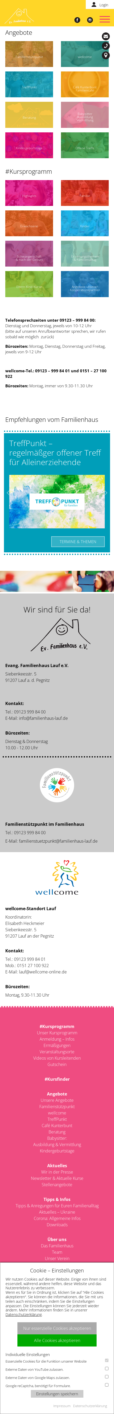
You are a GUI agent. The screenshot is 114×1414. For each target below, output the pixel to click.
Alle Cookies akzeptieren (57, 1340)
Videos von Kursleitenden (57, 1058)
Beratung (57, 1132)
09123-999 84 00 (106, 46)
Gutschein (57, 1064)
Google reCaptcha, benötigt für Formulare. (57, 1385)
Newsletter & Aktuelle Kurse (57, 1178)
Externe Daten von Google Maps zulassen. (57, 1377)
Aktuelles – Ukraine (57, 1212)
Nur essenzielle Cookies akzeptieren (57, 1328)
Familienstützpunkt (57, 1106)
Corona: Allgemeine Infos (57, 1218)
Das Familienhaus (57, 1246)
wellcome (57, 1113)
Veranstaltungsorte (57, 1052)
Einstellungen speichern (57, 1393)
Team (57, 1252)
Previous (9, 493)
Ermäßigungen (57, 1045)
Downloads (57, 1225)
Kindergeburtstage (57, 1151)
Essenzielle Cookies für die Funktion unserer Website (57, 1361)
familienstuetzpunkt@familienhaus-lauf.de (58, 841)
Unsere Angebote (57, 1100)
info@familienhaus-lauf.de (106, 36)
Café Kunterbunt (57, 1125)
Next (104, 493)
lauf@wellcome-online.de (43, 972)
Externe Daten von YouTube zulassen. (57, 1369)
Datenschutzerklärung (24, 1314)
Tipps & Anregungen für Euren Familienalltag (57, 1206)
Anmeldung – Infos (57, 1039)
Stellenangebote (57, 1185)
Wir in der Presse (57, 1172)
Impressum (61, 1405)
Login (103, 4)
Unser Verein (57, 1258)
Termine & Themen (78, 541)
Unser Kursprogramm (57, 1033)
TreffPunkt (57, 1119)
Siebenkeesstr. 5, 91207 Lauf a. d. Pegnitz (106, 55)
